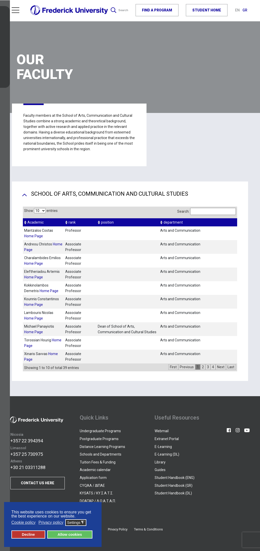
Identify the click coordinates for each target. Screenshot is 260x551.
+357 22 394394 (26, 440)
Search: (206, 211)
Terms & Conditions (148, 529)
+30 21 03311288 (27, 467)
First (173, 367)
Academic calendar (95, 470)
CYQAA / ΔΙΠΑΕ (92, 485)
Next (220, 367)
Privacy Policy (117, 529)
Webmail (162, 431)
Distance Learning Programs (102, 447)
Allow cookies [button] (70, 535)
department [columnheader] (173, 222)
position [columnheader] (107, 222)
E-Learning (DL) (167, 454)
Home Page (33, 236)
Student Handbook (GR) (173, 485)
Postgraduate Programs (99, 439)
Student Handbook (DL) (173, 493)
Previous (187, 367)
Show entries (41, 210)
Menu (15, 9)
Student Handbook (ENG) (174, 478)
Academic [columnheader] (35, 222)
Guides (160, 470)
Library (160, 462)
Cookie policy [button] (23, 523)
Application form (93, 478)
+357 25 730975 (26, 454)
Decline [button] (28, 535)
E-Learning (163, 447)
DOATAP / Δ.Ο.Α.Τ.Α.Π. (98, 501)
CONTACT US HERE (37, 483)
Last (231, 367)
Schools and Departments (100, 454)
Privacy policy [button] (51, 523)
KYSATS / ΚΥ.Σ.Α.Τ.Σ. (96, 493)
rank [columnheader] (72, 222)
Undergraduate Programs (100, 431)
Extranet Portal (167, 439)
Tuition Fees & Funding (98, 462)
